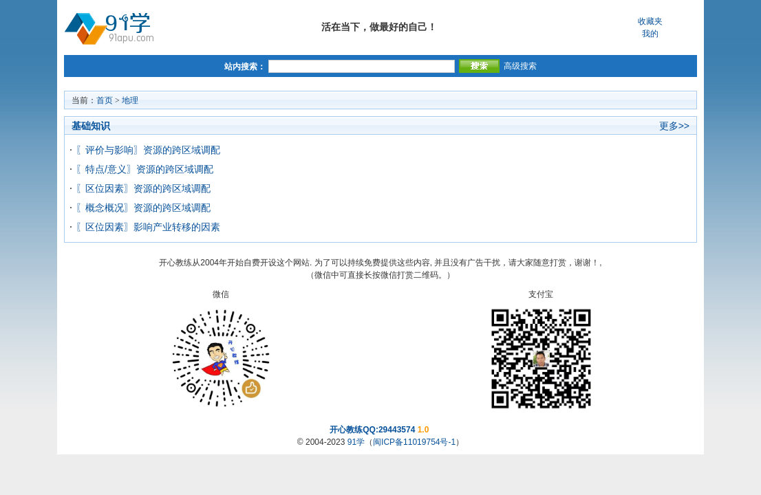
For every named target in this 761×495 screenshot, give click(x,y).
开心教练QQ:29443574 (372, 429)
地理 (130, 100)
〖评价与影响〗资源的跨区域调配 (148, 149)
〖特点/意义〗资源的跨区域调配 (144, 169)
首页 (104, 100)
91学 (356, 442)
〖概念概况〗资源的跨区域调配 (143, 207)
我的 (650, 33)
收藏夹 (650, 21)
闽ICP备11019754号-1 (414, 442)
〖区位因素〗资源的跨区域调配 (143, 188)
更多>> (674, 125)
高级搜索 (520, 66)
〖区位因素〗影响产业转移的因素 (148, 226)
